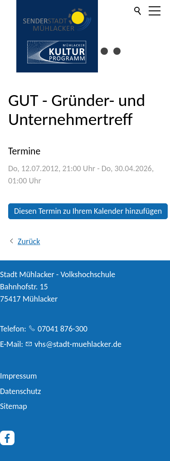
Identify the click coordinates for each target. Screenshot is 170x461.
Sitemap (13, 406)
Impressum (18, 376)
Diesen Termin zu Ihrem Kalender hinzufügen (88, 211)
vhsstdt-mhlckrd (77, 344)
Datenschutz (20, 391)
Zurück (29, 241)
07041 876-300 (62, 329)
